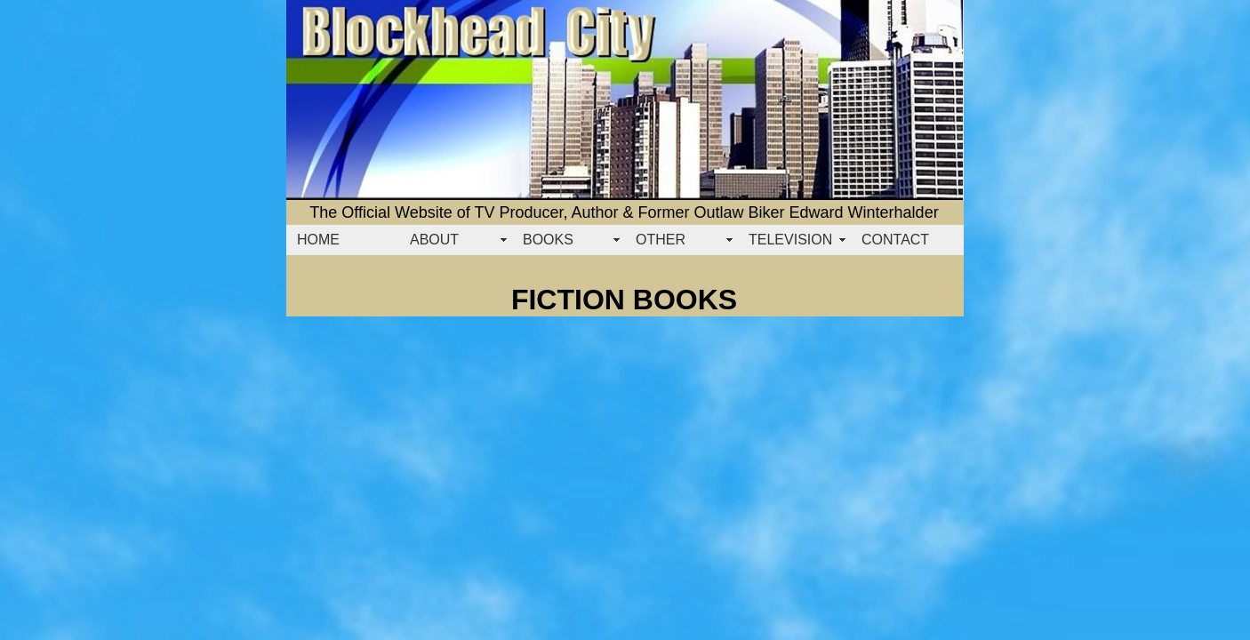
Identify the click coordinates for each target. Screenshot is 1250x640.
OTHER (660, 239)
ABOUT (434, 239)
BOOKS (548, 239)
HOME (318, 239)
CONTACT (895, 239)
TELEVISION (790, 239)
